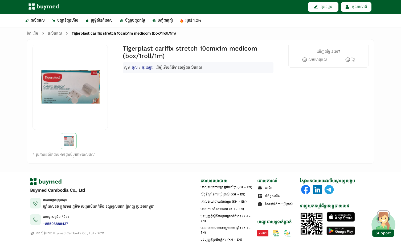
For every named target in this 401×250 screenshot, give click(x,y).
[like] (314, 59)
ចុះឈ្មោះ (148, 67)
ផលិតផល (55, 33)
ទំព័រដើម (32, 33)
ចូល (135, 67)
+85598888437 (55, 224)
